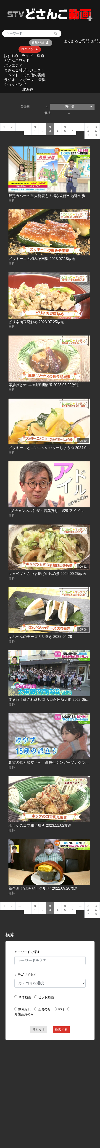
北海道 (27, 89)
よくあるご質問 (76, 41)
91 (35, 129)
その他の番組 (34, 75)
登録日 (34, 106)
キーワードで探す (27, 952)
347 (88, 131)
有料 (61, 1009)
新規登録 (41, 42)
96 (73, 129)
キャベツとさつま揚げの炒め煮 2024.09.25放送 (47, 574)
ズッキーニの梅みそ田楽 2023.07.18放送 (41, 259)
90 (28, 129)
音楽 (42, 80)
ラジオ (9, 80)
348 (96, 131)
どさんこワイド (17, 60)
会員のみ (44, 1009)
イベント (11, 75)
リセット (38, 1029)
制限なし (24, 1009)
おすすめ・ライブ (18, 56)
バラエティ (13, 65)
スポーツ (26, 80)
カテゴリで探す (25, 974)
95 (65, 129)
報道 (40, 56)
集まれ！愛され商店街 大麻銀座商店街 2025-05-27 (49, 699)
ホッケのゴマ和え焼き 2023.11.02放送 (40, 825)
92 (42, 129)
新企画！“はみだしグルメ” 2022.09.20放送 (43, 888)
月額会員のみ (24, 1014)
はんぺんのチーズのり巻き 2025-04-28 (40, 637)
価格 (57, 113)
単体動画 (24, 997)
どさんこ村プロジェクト (24, 70)
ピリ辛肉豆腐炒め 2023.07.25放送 (36, 322)
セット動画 (46, 997)
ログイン (29, 49)
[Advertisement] (43, 1087)
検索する (61, 1029)
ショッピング (15, 85)
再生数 (78, 106)
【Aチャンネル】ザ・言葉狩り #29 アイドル (46, 511)
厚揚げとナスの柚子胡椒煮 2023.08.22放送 (43, 385)
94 (57, 129)
